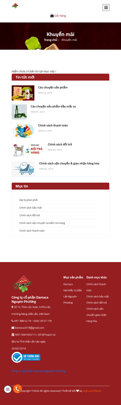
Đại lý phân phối (28, 199)
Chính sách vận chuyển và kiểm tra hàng (42, 222)
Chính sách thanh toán (32, 230)
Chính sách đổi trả (29, 215)
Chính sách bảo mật (30, 207)
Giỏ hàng (58, 15)
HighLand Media (92, 390)
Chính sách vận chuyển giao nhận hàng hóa (96, 314)
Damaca (68, 284)
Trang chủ (50, 39)
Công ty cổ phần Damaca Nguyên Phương (39, 371)
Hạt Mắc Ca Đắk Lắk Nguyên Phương (72, 296)
